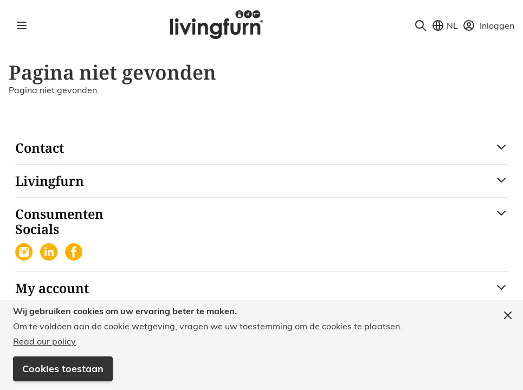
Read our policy (44, 341)
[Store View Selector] (444, 25)
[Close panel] (508, 315)
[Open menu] (22, 25)
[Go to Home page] (216, 23)
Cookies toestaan (63, 368)
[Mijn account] (488, 25)
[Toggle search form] (420, 25)
